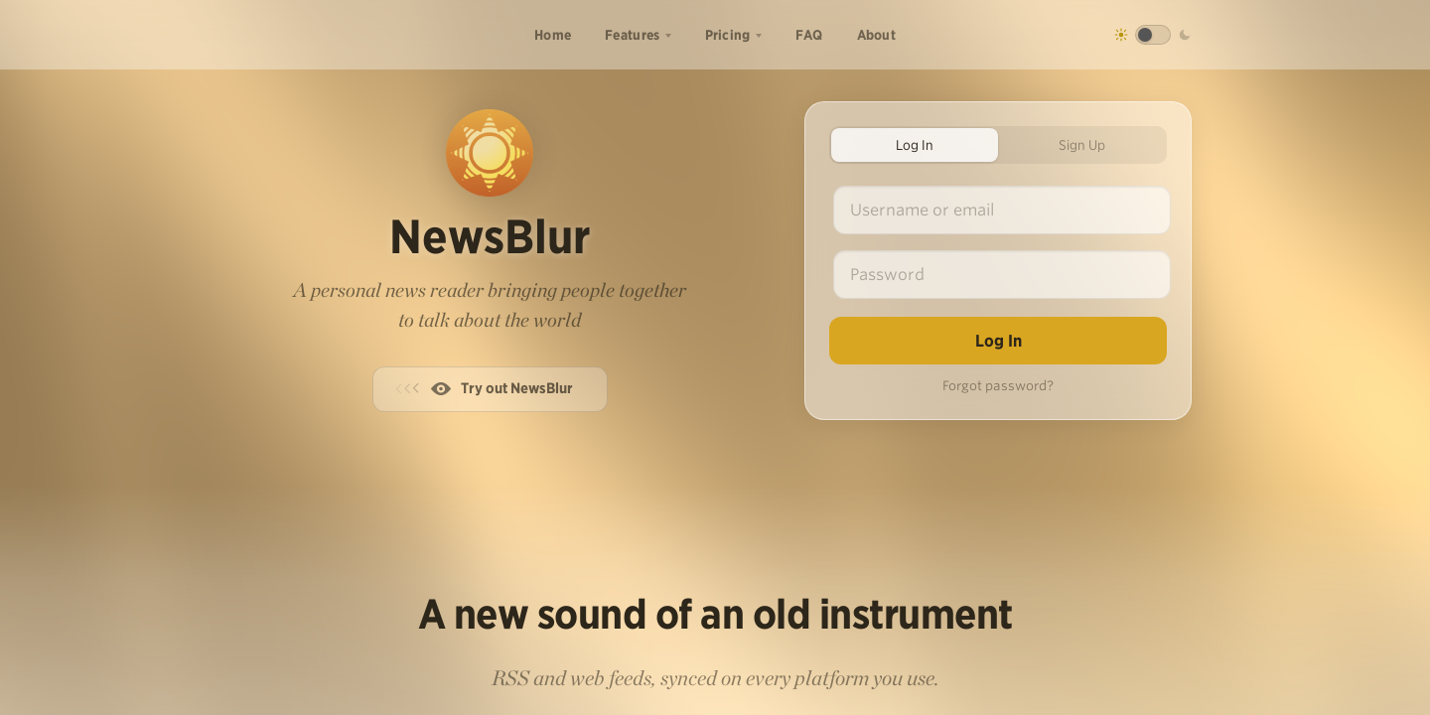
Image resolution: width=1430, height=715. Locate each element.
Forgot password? (998, 385)
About (877, 35)
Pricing (728, 35)
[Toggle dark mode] (1153, 35)
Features (632, 35)
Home (552, 35)
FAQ (809, 35)
